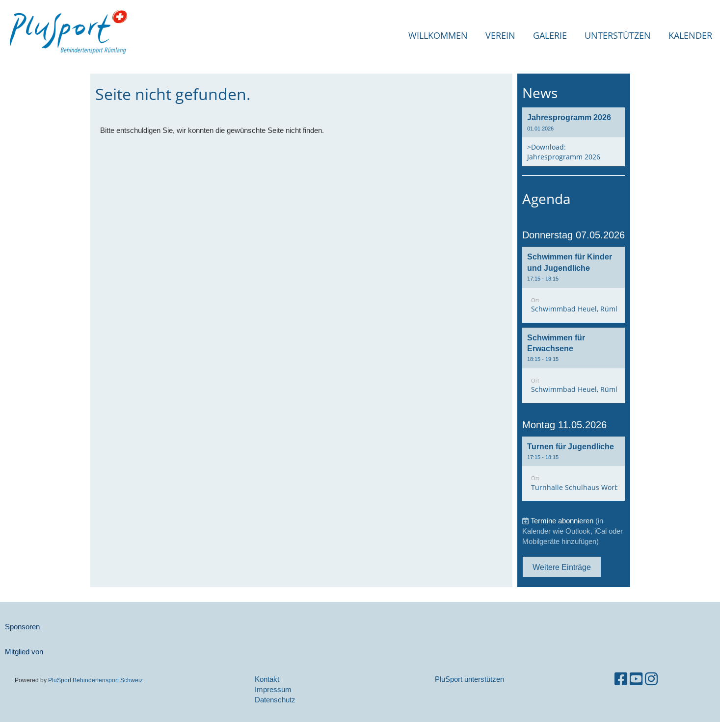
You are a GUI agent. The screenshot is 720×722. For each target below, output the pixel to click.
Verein (500, 35)
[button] (573, 284)
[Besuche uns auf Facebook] (620, 679)
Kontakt (267, 679)
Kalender (690, 35)
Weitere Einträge (562, 567)
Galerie (550, 35)
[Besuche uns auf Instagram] (651, 679)
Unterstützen (618, 35)
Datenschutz (275, 700)
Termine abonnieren (562, 520)
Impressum (273, 689)
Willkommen (438, 35)
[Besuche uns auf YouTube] (636, 679)
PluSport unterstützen (469, 679)
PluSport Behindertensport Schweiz (95, 680)
